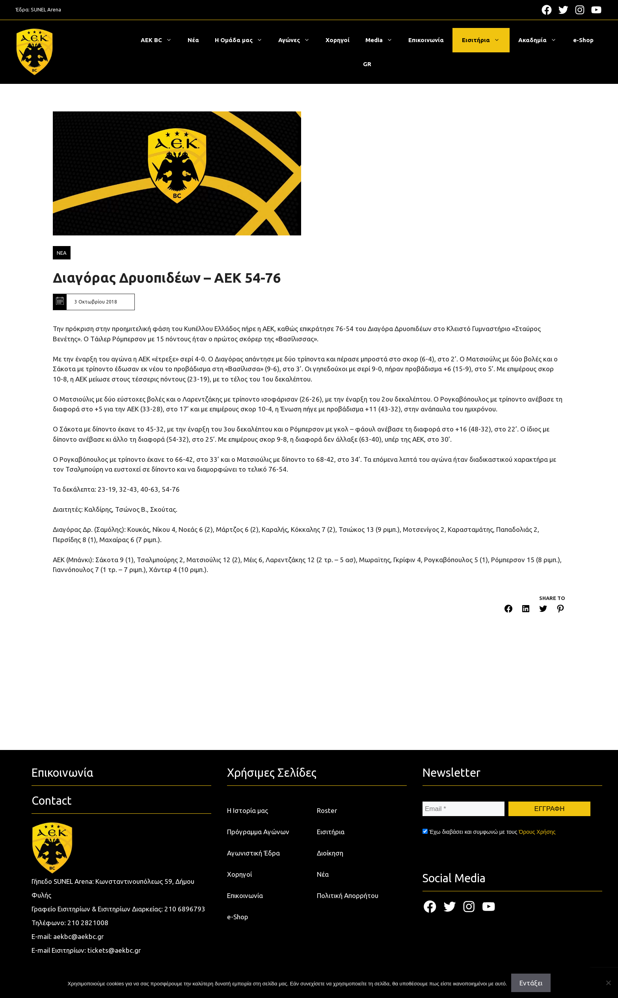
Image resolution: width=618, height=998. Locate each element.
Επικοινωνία (426, 40)
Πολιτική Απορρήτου (347, 895)
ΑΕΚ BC (160, 40)
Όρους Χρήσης (537, 832)
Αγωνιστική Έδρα (253, 853)
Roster (327, 810)
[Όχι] (608, 983)
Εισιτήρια (485, 40)
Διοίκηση (330, 853)
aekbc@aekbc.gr (78, 936)
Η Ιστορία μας (247, 810)
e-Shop (583, 40)
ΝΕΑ (62, 253)
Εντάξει (530, 983)
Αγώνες (298, 40)
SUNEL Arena (46, 9)
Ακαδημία (541, 40)
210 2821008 (87, 922)
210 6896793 (184, 909)
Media (382, 40)
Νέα (193, 40)
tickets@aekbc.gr (114, 950)
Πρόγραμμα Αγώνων (258, 831)
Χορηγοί (338, 40)
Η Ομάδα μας (242, 40)
